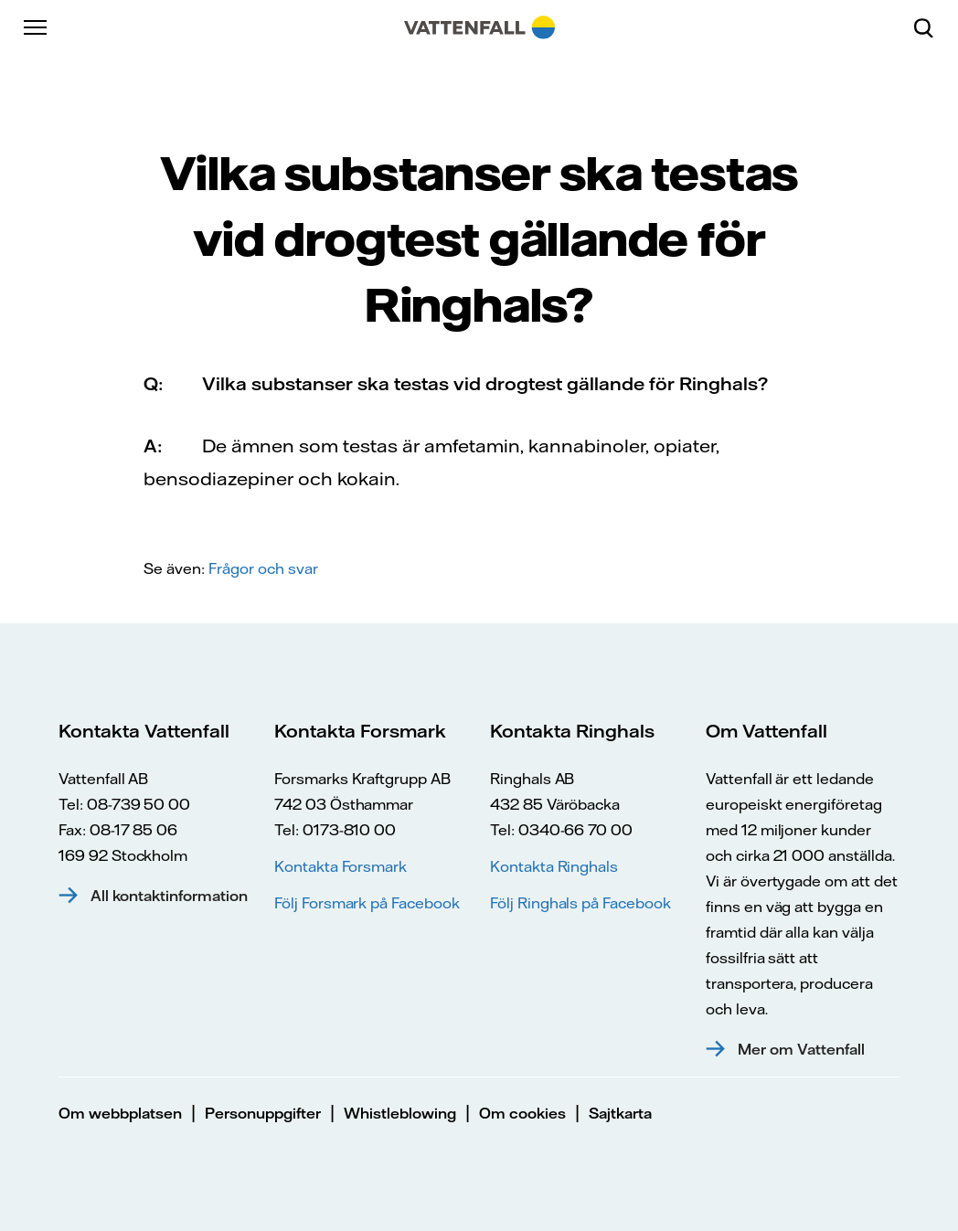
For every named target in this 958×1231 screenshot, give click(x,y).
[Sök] (930, 27)
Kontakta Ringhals (554, 866)
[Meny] (36, 27)
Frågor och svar (263, 568)
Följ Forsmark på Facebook (367, 903)
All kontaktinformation (169, 895)
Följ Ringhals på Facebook (580, 903)
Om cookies (522, 1113)
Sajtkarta (620, 1113)
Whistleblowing (400, 1113)
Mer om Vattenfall (801, 1049)
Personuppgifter (263, 1113)
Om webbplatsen (120, 1113)
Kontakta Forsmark (340, 866)
